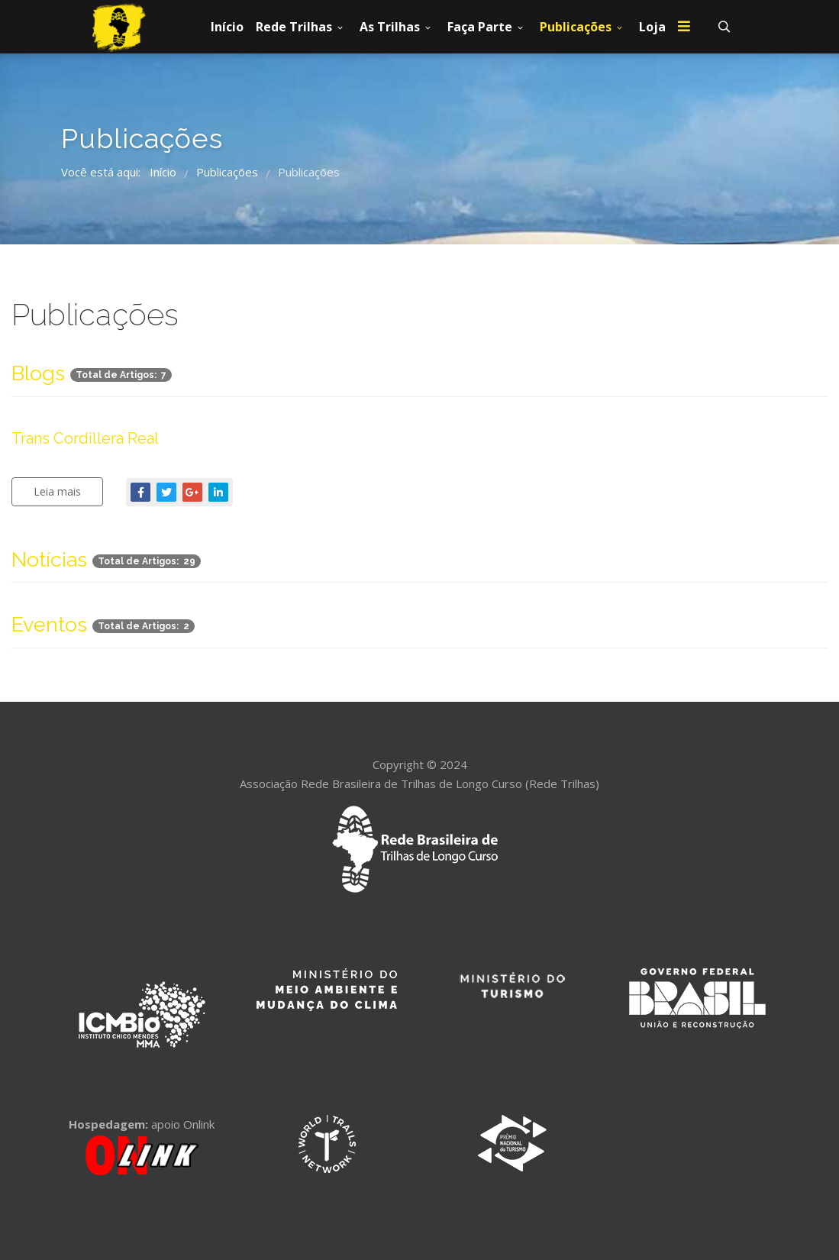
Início (227, 26)
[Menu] (684, 26)
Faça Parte (479, 26)
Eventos (49, 624)
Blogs (38, 373)
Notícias (49, 559)
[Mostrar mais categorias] (803, 369)
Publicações (576, 26)
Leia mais (57, 491)
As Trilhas (390, 26)
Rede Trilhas (294, 26)
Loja (652, 26)
